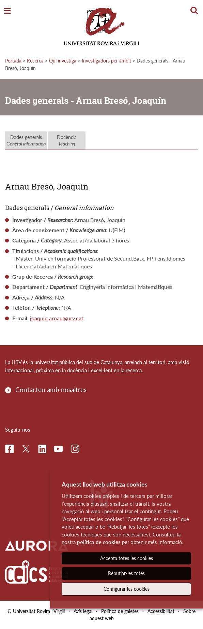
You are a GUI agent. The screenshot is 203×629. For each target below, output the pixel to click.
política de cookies (99, 542)
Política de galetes (120, 611)
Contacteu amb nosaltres (51, 389)
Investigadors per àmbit (106, 61)
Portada (13, 61)
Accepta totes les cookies (126, 558)
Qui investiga (62, 61)
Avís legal (83, 611)
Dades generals (26, 140)
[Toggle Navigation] (7, 11)
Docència (67, 140)
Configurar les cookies (127, 589)
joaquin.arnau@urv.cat (56, 318)
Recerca (35, 61)
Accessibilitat (160, 611)
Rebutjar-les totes (126, 573)
